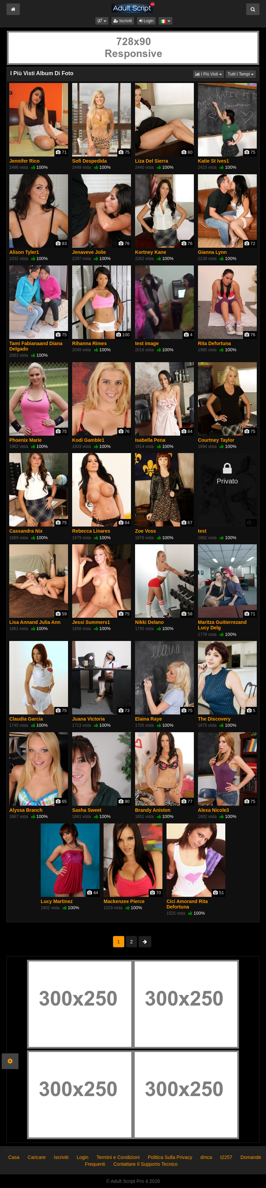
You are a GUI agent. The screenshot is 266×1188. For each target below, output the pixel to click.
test (202, 531)
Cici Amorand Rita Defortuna (187, 904)
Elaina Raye (148, 719)
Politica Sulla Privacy (170, 1157)
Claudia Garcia (26, 719)
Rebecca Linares (91, 531)
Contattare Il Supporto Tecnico (145, 1164)
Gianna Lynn (212, 252)
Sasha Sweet (87, 810)
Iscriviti (123, 20)
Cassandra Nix (25, 531)
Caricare (37, 1157)
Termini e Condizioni (117, 1157)
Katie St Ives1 (213, 161)
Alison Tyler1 (24, 252)
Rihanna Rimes (89, 343)
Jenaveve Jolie (89, 252)
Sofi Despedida (89, 161)
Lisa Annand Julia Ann (35, 622)
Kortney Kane (150, 252)
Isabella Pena (150, 440)
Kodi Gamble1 (88, 440)
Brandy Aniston (153, 810)
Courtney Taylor (216, 440)
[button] (101, 21)
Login (146, 20)
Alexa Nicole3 (213, 810)
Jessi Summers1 (91, 622)
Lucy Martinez (56, 901)
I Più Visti (209, 74)
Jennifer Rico (24, 161)
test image (147, 343)
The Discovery (214, 719)
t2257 (226, 1157)
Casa (13, 1157)
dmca (206, 1157)
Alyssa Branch (25, 810)
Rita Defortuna (214, 343)
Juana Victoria (88, 719)
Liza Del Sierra (151, 161)
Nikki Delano (149, 622)
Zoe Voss (145, 531)
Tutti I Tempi (242, 74)
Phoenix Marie (25, 440)
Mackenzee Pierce (124, 901)
